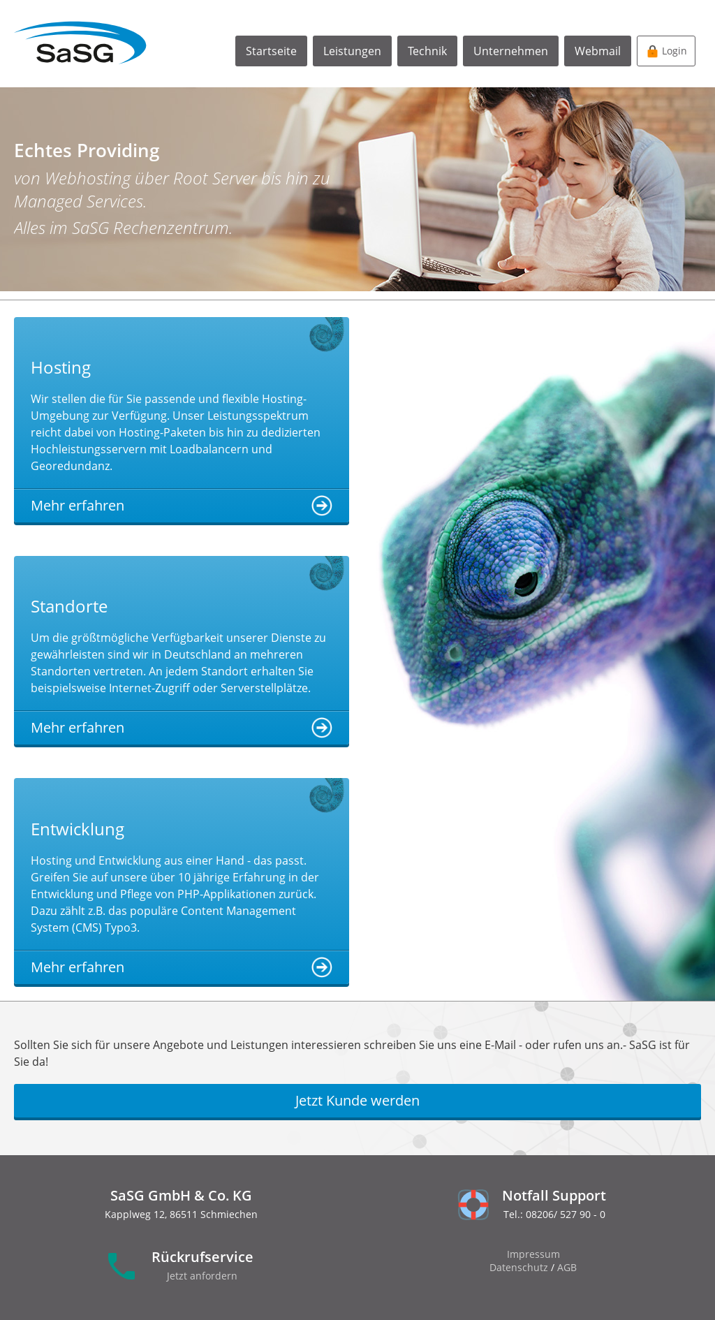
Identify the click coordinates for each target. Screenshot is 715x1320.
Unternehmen (510, 51)
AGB (567, 1267)
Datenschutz (518, 1267)
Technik (427, 51)
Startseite (271, 51)
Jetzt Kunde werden (357, 1100)
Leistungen (352, 51)
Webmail (598, 51)
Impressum (533, 1254)
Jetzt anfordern (202, 1275)
